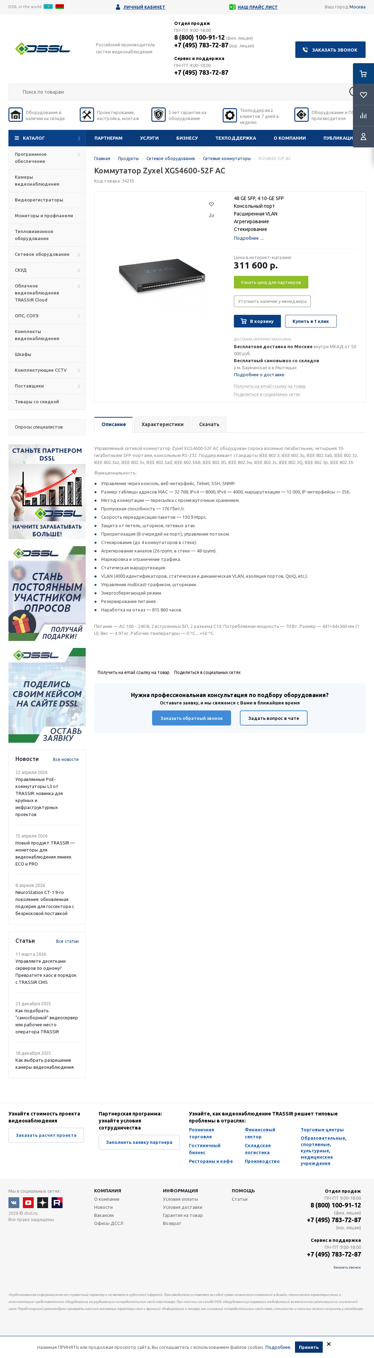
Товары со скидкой (37, 401)
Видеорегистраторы (39, 199)
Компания (107, 1190)
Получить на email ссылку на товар (270, 386)
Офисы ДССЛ (108, 1223)
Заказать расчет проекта (46, 1135)
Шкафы (23, 354)
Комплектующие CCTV (41, 369)
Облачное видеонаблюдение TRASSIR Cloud (37, 292)
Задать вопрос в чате (273, 718)
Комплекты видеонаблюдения (37, 335)
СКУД (21, 269)
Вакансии (104, 1215)
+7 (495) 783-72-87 (201, 44)
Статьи (240, 1199)
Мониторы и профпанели (44, 215)
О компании (290, 137)
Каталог (34, 137)
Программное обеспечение (31, 158)
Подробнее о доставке (259, 374)
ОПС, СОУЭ (27, 315)
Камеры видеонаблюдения (37, 180)
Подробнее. (278, 1347)
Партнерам (108, 137)
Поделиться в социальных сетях (267, 394)
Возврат (172, 1223)
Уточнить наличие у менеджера (272, 301)
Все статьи (67, 941)
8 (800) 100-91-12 (199, 37)
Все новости (66, 759)
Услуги (149, 137)
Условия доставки (182, 1207)
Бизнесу (187, 137)
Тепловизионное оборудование (34, 235)
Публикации (339, 137)
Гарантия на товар (183, 1215)
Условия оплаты (180, 1199)
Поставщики (29, 385)
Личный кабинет (144, 7)
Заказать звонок (334, 49)
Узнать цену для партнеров (271, 282)
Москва (357, 6)
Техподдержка (235, 137)
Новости (103, 1207)
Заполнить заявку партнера (139, 1142)
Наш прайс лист (258, 7)
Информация (180, 1190)
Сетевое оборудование (42, 254)
